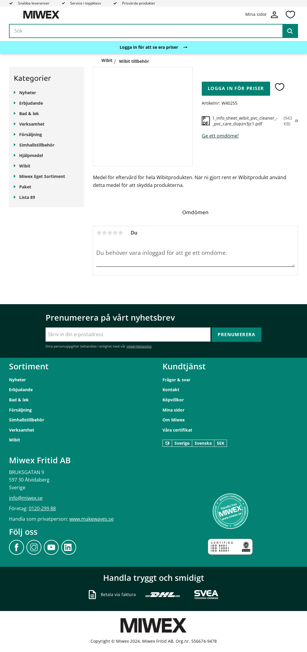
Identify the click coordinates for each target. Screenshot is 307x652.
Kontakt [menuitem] (170, 389)
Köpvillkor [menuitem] (173, 400)
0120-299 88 (42, 508)
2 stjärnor (104, 232)
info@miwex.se (26, 498)
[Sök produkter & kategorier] (153, 31)
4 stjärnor (115, 232)
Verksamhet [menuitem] (31, 124)
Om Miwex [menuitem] (173, 420)
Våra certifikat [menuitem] (177, 430)
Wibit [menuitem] (24, 166)
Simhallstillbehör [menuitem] (36, 145)
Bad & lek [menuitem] (29, 113)
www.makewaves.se (91, 519)
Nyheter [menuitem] (27, 92)
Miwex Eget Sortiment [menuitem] (42, 176)
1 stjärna (99, 232)
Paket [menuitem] (25, 187)
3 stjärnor (109, 232)
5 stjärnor (120, 232)
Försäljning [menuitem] (30, 134)
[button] (290, 15)
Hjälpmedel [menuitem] (31, 155)
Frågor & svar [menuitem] (176, 380)
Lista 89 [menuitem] (27, 197)
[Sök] (289, 31)
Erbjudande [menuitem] (31, 103)
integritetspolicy (139, 346)
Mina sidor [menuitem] (173, 410)
